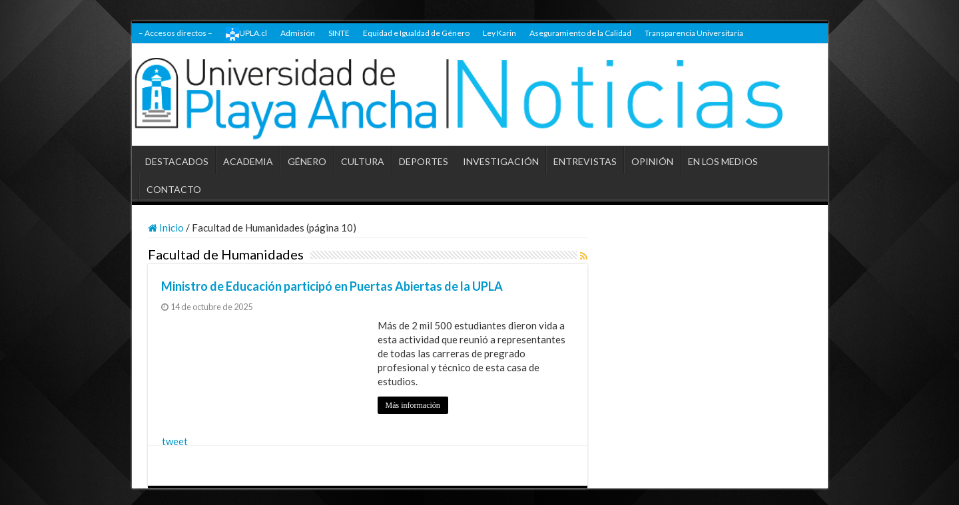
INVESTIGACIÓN (501, 161)
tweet (175, 441)
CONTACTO (174, 189)
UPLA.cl (246, 34)
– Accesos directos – (175, 33)
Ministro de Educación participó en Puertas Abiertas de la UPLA (332, 286)
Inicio (166, 228)
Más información (413, 405)
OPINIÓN (652, 161)
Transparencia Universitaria (694, 33)
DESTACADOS (176, 161)
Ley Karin (499, 33)
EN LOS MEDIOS (723, 161)
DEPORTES (423, 161)
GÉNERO (307, 161)
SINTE (339, 33)
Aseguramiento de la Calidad (580, 33)
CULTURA (362, 161)
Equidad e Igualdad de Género (416, 33)
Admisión (297, 33)
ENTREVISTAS (585, 161)
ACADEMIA (248, 161)
